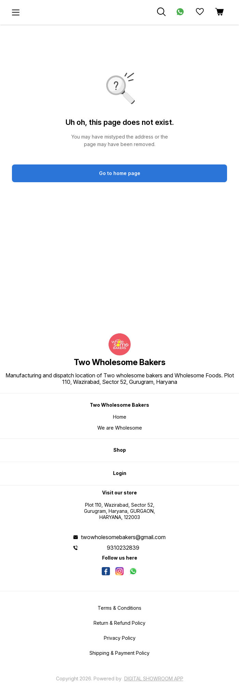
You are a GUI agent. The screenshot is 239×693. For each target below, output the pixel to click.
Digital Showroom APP (153, 678)
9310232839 (123, 548)
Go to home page (119, 173)
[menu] (15, 12)
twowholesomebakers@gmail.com (123, 537)
